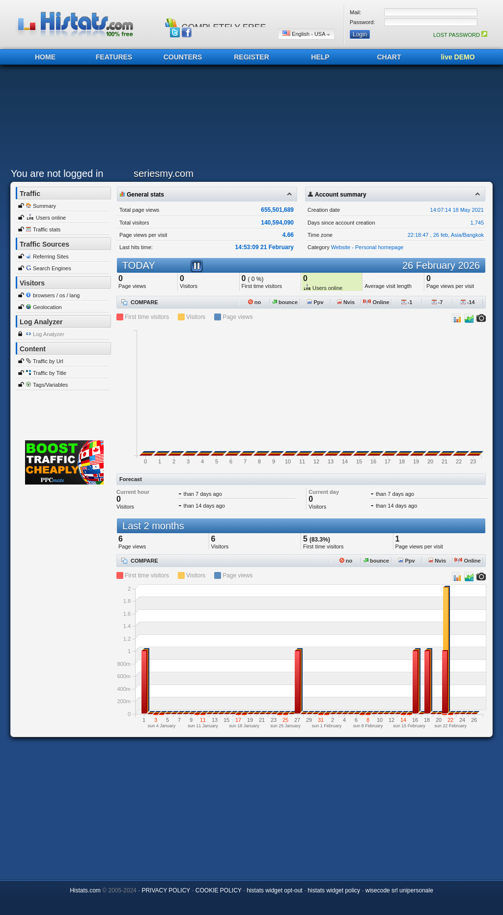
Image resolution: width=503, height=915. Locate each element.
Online (376, 302)
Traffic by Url (48, 361)
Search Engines (52, 268)
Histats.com (85, 890)
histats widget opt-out (274, 890)
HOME (45, 57)
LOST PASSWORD (460, 35)
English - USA (306, 33)
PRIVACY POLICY (165, 890)
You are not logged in (57, 173)
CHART (389, 57)
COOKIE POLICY (219, 890)
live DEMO (458, 57)
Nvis (346, 302)
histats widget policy (333, 890)
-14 (468, 302)
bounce (285, 302)
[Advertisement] (249, 119)
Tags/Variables (50, 385)
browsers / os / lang (56, 295)
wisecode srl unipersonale (399, 890)
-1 (407, 302)
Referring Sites (51, 256)
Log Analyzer (48, 334)
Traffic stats (46, 229)
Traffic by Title (49, 373)
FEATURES (114, 57)
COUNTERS (183, 57)
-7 (437, 302)
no (254, 302)
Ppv (315, 302)
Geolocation (47, 307)
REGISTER (251, 57)
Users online (51, 218)
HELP (320, 57)
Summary (44, 206)
